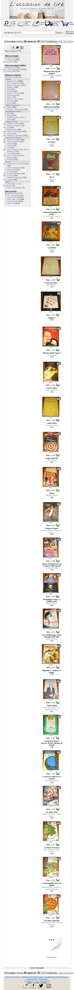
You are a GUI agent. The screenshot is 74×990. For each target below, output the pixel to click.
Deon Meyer (51, 460)
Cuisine (10, 144)
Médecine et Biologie (14, 177)
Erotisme (10, 159)
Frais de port (42, 979)
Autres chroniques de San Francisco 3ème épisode (51, 565)
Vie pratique (11, 153)
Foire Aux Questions (12, 977)
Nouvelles (10, 101)
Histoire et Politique (14, 131)
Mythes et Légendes (14, 125)
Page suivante (52, 957)
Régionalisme (12, 129)
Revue (9, 186)
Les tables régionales (52, 921)
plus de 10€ (11, 203)
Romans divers (12, 81)
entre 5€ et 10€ (12, 201)
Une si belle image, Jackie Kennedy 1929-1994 (51, 636)
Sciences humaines (13, 174)
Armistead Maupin (51, 568)
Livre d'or (42, 23)
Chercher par (8, 33)
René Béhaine (52, 285)
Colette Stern (52, 423)
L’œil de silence (51, 388)
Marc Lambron (51, 390)
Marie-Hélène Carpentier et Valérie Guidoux (52, 888)
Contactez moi (32, 979)
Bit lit (9, 89)
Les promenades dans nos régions (51, 884)
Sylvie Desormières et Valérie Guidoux (51, 924)
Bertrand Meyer (51, 603)
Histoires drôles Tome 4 (52, 353)
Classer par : (54, 42)
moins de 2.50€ (12, 197)
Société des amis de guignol (52, 75)
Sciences (10, 176)
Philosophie (11, 170)
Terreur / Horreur (13, 99)
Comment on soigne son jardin (52, 213)
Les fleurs (51, 142)
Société (9, 133)
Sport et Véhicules (13, 155)
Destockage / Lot (13, 184)
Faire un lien (44, 981)
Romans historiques (14, 85)
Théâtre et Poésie (13, 123)
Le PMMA (52, 248)
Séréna (51, 493)
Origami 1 (52, 318)
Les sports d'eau (52, 812)
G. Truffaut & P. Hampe (51, 216)
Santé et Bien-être (13, 142)
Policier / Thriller (13, 93)
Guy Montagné (51, 355)
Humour (10, 146)
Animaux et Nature (13, 140)
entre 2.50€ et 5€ (13, 199)
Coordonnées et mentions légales (56, 977)
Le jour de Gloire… (51, 283)
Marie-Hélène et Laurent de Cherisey (52, 531)
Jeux (8, 147)
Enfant (9, 107)
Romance (10, 87)
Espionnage (11, 95)
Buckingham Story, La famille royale (51, 600)
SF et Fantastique (13, 83)
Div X (52, 177)
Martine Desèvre (52, 495)
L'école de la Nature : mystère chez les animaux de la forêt (51, 743)
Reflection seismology (52, 107)
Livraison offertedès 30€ (56, 23)
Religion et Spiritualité (15, 135)
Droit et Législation (14, 168)
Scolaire (10, 179)
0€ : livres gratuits (13, 195)
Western (10, 97)
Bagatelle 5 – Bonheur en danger (51, 671)
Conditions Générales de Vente (32, 977)
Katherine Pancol (52, 639)
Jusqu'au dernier (51, 458)
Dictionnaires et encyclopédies (18, 164)
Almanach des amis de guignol (51, 72)
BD (8, 113)
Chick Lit (10, 91)
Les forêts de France (51, 848)
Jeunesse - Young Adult (15, 109)
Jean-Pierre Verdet (51, 780)
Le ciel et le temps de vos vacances (52, 778)
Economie (10, 172)
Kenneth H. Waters (52, 109)
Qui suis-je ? (14, 23)
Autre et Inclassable (14, 188)
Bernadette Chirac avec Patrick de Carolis (52, 708)
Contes (9, 103)
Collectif (52, 179)
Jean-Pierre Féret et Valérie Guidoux (51, 815)
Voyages (10, 157)
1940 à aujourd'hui (14, 69)
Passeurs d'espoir (51, 528)
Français (10, 60)
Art (8, 127)
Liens (37, 981)
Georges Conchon (51, 425)
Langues (10, 62)
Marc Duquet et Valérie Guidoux (52, 851)
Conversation (52, 705)
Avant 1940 (11, 71)
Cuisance (51, 144)
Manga (9, 115)
